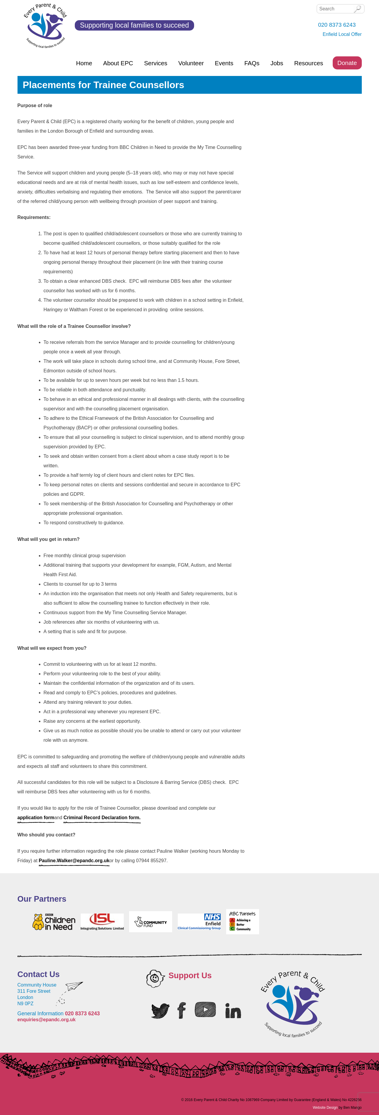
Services (155, 63)
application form (36, 817)
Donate (347, 63)
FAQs (251, 63)
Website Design (325, 1108)
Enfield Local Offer (342, 34)
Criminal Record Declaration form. (102, 817)
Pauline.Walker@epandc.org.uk (74, 860)
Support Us (190, 975)
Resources (308, 63)
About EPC (118, 63)
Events (224, 63)
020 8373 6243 (82, 1013)
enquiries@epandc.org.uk (47, 1019)
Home (84, 63)
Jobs (276, 63)
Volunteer (191, 63)
